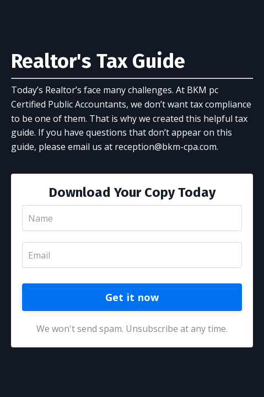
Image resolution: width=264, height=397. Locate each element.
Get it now (132, 297)
